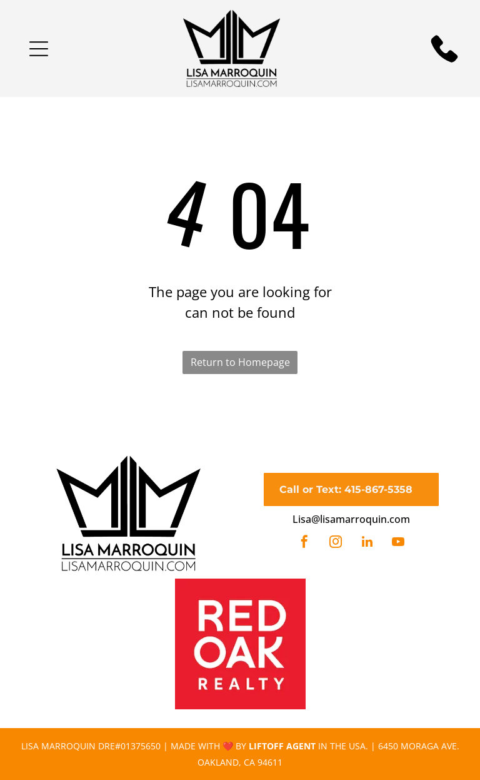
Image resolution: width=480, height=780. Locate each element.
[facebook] (304, 543)
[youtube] (398, 543)
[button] (38, 48)
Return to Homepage (240, 362)
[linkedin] (367, 543)
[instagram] (335, 543)
